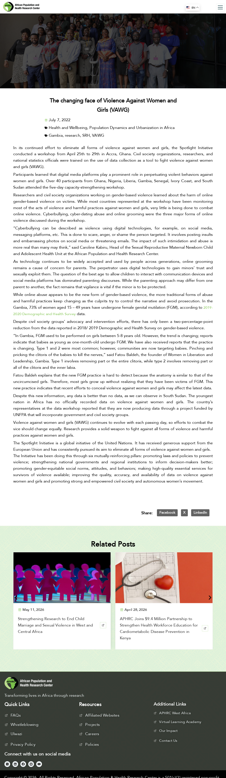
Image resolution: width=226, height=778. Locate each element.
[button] (167, 512)
